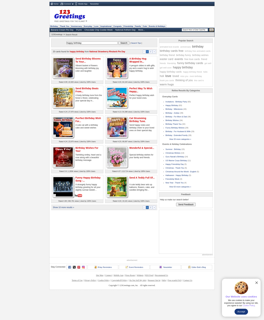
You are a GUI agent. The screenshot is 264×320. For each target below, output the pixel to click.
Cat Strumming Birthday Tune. (137, 120)
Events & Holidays (157, 26)
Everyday (88, 26)
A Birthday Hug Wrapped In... (137, 60)
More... (141, 30)
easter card (166, 59)
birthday (198, 46)
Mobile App (82, 4)
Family (138, 26)
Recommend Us (161, 304)
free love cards (192, 59)
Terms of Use (77, 309)
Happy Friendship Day (175, 164)
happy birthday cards (171, 71)
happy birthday (183, 67)
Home (56, 4)
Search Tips (136, 43)
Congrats (117, 26)
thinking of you (184, 80)
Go (211, 30)
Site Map (99, 304)
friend (204, 59)
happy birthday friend (192, 72)
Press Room (130, 304)
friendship (171, 63)
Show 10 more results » (63, 266)
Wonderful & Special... (141, 206)
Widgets (140, 304)
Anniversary (76, 26)
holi (162, 76)
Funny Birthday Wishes (175, 128)
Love (96, 26)
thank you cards (167, 80)
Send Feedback (185, 204)
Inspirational (106, 26)
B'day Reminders (103, 295)
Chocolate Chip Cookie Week (99, 30)
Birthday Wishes (172, 120)
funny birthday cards (190, 63)
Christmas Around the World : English (181, 172)
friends (163, 63)
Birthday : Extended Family (177, 135)
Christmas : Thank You (175, 168)
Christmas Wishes (173, 153)
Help (164, 309)
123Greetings (56, 34)
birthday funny (183, 55)
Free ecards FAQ (174, 309)
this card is (199, 80)
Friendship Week (172, 179)
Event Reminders (134, 295)
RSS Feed (149, 304)
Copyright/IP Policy (119, 309)
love (168, 76)
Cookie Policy (103, 309)
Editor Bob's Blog (197, 295)
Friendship (128, 26)
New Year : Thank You (175, 183)
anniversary (185, 47)
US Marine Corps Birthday (176, 160)
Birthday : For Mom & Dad (176, 117)
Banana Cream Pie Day (62, 30)
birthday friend (167, 55)
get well (207, 63)
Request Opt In (154, 309)
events (179, 59)
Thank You (64, 26)
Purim (79, 30)
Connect (67, 4)
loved (176, 76)
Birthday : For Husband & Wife (178, 131)
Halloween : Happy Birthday (177, 175)
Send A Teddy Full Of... (142, 236)
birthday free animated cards (197, 51)
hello (205, 72)
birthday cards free (172, 50)
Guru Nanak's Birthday (175, 157)
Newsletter (94, 4)
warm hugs (167, 84)
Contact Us (187, 309)
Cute (145, 26)
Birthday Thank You (174, 124)
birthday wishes (200, 55)
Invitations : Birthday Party (176, 102)
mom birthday (196, 76)
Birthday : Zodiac (172, 113)
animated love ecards (169, 47)
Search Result (71, 35)
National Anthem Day (125, 30)
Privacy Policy (90, 309)
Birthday (54, 26)
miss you (184, 76)
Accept (241, 311)
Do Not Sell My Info (137, 309)
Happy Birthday (172, 105)
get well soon (166, 68)
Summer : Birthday (173, 149)
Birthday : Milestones (174, 109)
